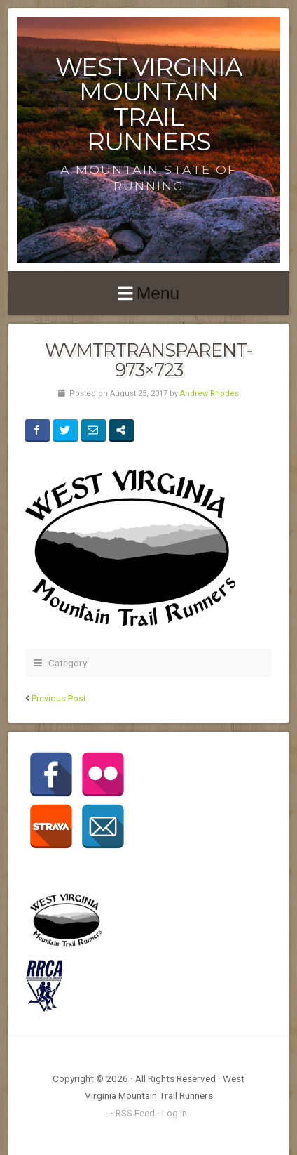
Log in (174, 1112)
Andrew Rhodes (209, 393)
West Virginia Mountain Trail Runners (148, 104)
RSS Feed (135, 1112)
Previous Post (59, 699)
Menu (158, 293)
